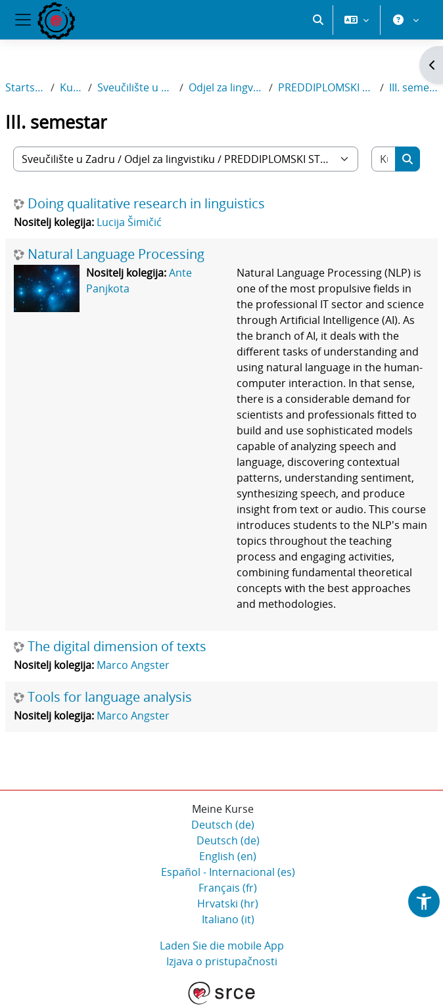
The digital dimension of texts (117, 646)
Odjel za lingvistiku (226, 87)
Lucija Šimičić (129, 222)
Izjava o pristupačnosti (221, 961)
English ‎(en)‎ (227, 856)
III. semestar (413, 87)
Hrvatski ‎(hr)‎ (227, 903)
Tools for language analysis (110, 697)
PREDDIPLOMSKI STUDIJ (326, 87)
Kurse (71, 87)
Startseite (25, 87)
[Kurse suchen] (383, 159)
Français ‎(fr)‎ (227, 887)
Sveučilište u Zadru (135, 87)
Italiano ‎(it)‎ (228, 919)
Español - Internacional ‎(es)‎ (228, 872)
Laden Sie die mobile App (222, 945)
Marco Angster (133, 665)
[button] (318, 19)
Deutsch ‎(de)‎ (222, 824)
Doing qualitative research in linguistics (146, 203)
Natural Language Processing (116, 254)
